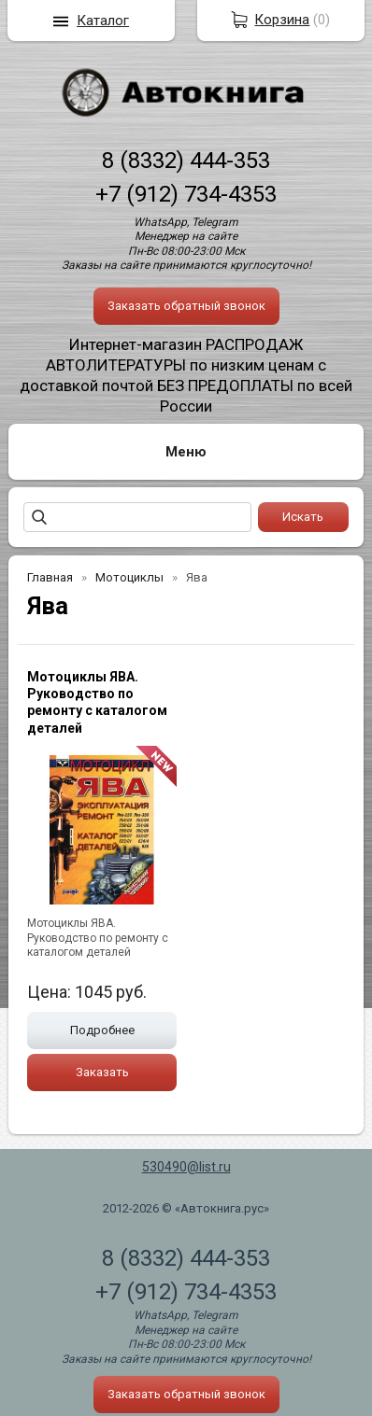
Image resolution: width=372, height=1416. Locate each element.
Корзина (281, 19)
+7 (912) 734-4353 (186, 194)
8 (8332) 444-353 (186, 160)
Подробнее (102, 1030)
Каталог (103, 20)
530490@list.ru (186, 1166)
